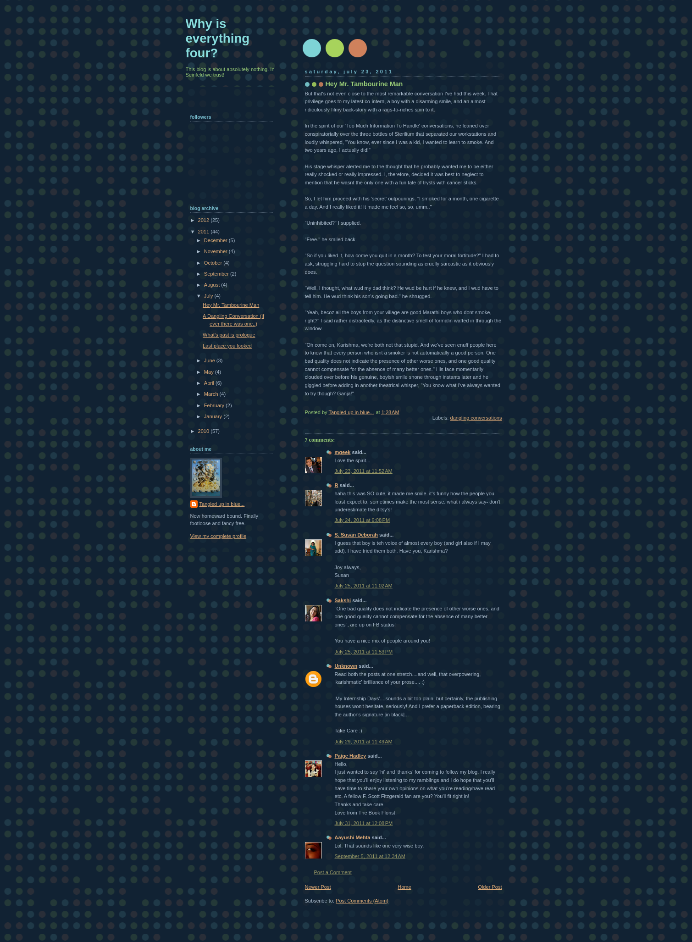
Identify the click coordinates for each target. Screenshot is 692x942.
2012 (204, 220)
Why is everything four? (218, 38)
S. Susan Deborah (356, 534)
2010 (204, 431)
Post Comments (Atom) (362, 900)
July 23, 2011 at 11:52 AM (364, 471)
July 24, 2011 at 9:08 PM (362, 520)
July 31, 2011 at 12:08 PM (364, 823)
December (216, 240)
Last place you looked (227, 346)
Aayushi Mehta (353, 837)
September (217, 274)
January (213, 416)
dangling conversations (476, 418)
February (215, 405)
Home (404, 887)
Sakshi (343, 600)
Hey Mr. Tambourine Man (231, 305)
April (210, 383)
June (210, 360)
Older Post (490, 887)
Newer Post (318, 887)
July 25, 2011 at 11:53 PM (364, 651)
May (209, 372)
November (216, 251)
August (212, 285)
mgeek (343, 452)
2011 (204, 231)
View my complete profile (218, 536)
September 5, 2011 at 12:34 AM (370, 856)
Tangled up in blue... (222, 504)
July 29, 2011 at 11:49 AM (364, 741)
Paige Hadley (350, 756)
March (212, 394)
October (213, 263)
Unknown (346, 666)
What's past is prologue (229, 335)
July (209, 296)
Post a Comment (333, 872)
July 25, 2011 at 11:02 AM (364, 585)
